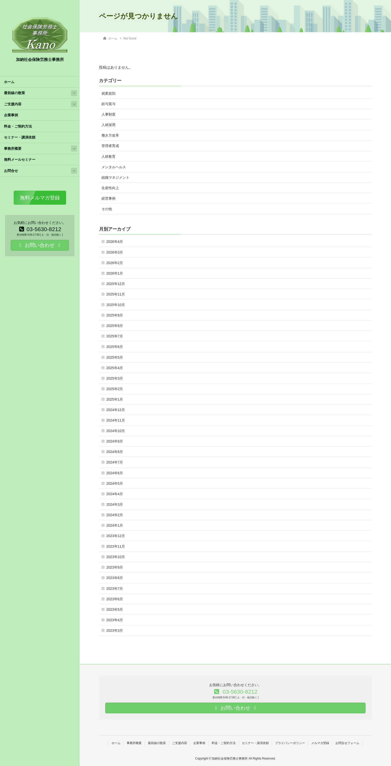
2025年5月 (114, 357)
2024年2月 (114, 515)
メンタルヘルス (113, 167)
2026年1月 (114, 273)
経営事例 (108, 198)
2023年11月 (115, 546)
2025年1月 (114, 399)
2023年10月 (115, 557)
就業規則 (108, 93)
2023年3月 (114, 630)
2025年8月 (114, 326)
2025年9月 (114, 315)
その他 (106, 209)
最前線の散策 (14, 93)
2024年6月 (114, 473)
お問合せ (11, 171)
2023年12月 (115, 536)
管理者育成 (110, 146)
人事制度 (108, 114)
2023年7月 (114, 589)
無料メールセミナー (19, 159)
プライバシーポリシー (290, 743)
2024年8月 (114, 452)
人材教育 (108, 156)
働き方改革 (110, 135)
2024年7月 (114, 462)
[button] (40, 198)
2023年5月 (114, 610)
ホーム (9, 82)
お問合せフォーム (347, 743)
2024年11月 (115, 420)
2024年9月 (114, 441)
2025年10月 (115, 305)
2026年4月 (114, 242)
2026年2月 (114, 263)
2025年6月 (114, 347)
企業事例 (11, 115)
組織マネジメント (115, 177)
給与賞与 (108, 104)
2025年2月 (114, 389)
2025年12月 (115, 284)
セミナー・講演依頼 (19, 137)
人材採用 (108, 125)
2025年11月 (115, 294)
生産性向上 (110, 188)
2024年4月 (114, 494)
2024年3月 (114, 504)
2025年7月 (114, 336)
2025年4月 (114, 368)
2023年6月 (114, 599)
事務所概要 (12, 149)
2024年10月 (115, 431)
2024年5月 (114, 483)
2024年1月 (114, 525)
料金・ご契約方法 (18, 126)
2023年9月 (114, 567)
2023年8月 (114, 578)
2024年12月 (115, 410)
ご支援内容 (12, 104)
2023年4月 (114, 620)
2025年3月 (114, 378)
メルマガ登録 (320, 743)
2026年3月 (114, 252)
